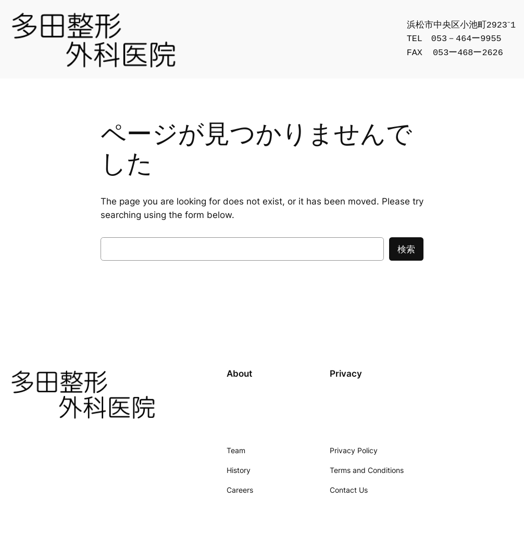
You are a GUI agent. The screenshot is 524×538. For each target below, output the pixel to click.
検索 (406, 249)
